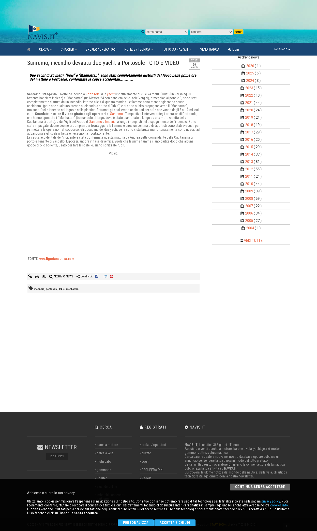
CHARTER (69, 49)
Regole (145, 478)
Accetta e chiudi (175, 523)
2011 (249, 176)
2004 (250, 228)
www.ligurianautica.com (56, 259)
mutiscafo (103, 461)
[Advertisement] (142, 12)
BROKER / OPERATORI (101, 49)
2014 (249, 154)
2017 (249, 132)
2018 (249, 125)
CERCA (45, 49)
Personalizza (136, 523)
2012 (249, 169)
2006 (249, 213)
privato (145, 453)
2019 (249, 117)
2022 (249, 95)
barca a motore (106, 445)
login (233, 49)
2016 (249, 140)
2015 (249, 147)
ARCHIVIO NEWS (61, 276)
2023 (249, 88)
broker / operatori (153, 445)
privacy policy (270, 501)
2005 (249, 221)
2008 (249, 199)
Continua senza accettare (260, 487)
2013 (249, 162)
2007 (249, 206)
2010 (249, 184)
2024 (250, 81)
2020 (249, 110)
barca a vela (104, 453)
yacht (111, 94)
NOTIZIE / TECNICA (138, 49)
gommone (103, 470)
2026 (250, 66)
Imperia (110, 122)
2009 (249, 191)
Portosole (93, 94)
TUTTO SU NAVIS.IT (176, 49)
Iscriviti (57, 456)
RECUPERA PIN (151, 470)
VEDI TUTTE (253, 241)
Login (144, 461)
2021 (249, 103)
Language (282, 49)
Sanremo (117, 114)
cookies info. (279, 505)
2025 (250, 73)
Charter (101, 478)
